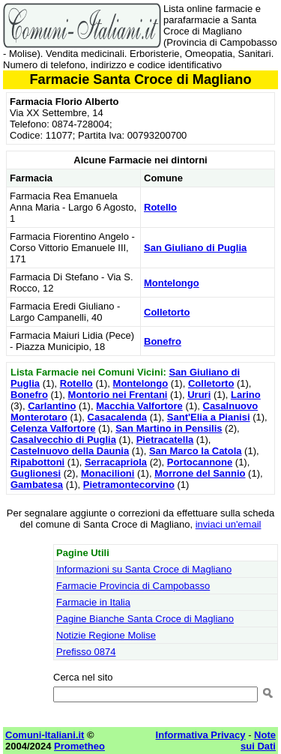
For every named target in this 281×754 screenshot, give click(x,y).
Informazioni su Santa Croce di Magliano (144, 569)
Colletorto (167, 312)
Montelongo (171, 283)
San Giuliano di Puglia (195, 247)
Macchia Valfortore (139, 405)
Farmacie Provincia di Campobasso (133, 585)
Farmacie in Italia (93, 602)
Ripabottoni (37, 462)
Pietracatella (165, 439)
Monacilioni (108, 473)
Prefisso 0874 (86, 651)
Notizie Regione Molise (106, 635)
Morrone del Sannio (199, 473)
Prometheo (79, 746)
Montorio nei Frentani (118, 394)
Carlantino (52, 405)
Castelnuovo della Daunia (69, 450)
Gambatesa (36, 484)
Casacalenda (118, 417)
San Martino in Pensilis (168, 428)
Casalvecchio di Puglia (63, 439)
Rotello (160, 207)
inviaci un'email (229, 524)
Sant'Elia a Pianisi (208, 417)
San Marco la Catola (195, 450)
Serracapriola (116, 462)
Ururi (199, 394)
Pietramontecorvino (129, 484)
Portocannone (199, 462)
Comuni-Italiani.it (44, 735)
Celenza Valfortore (52, 428)
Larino (246, 394)
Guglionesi (35, 473)
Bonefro (162, 341)
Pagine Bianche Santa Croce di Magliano (145, 618)
